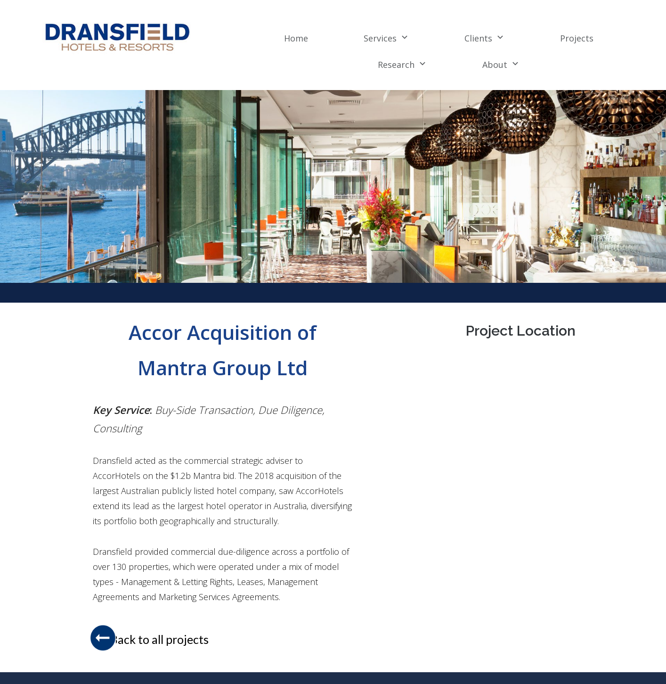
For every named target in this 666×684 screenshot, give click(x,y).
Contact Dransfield (495, 668)
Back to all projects (159, 613)
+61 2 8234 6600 (558, 668)
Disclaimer (437, 668)
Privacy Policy (383, 668)
